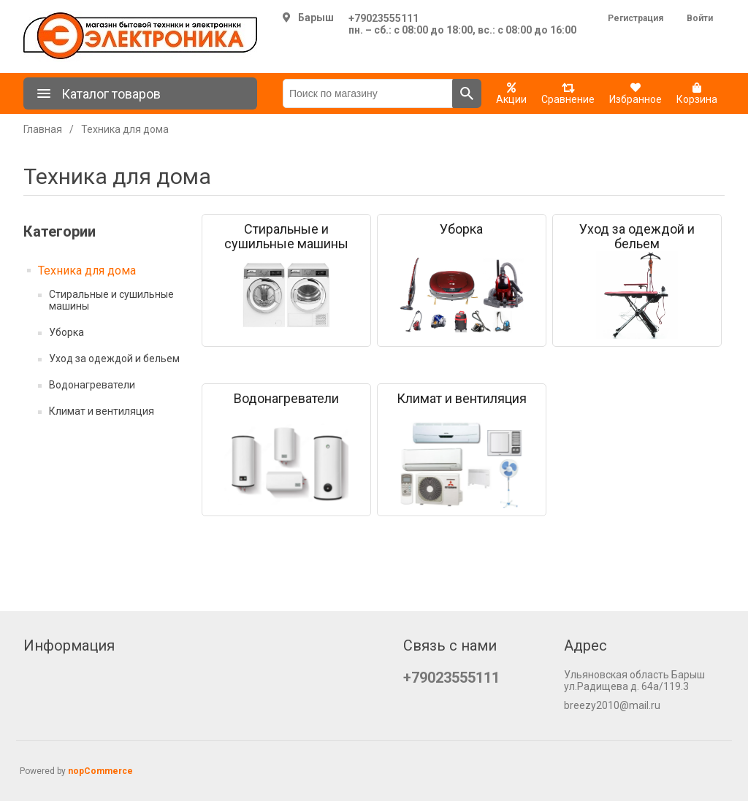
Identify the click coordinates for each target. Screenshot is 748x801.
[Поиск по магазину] (368, 93)
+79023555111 (383, 18)
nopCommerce (100, 771)
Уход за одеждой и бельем (114, 358)
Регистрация (635, 18)
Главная (42, 129)
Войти (700, 18)
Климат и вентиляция (101, 411)
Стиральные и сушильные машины (111, 300)
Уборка (66, 332)
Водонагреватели (92, 385)
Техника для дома (87, 270)
